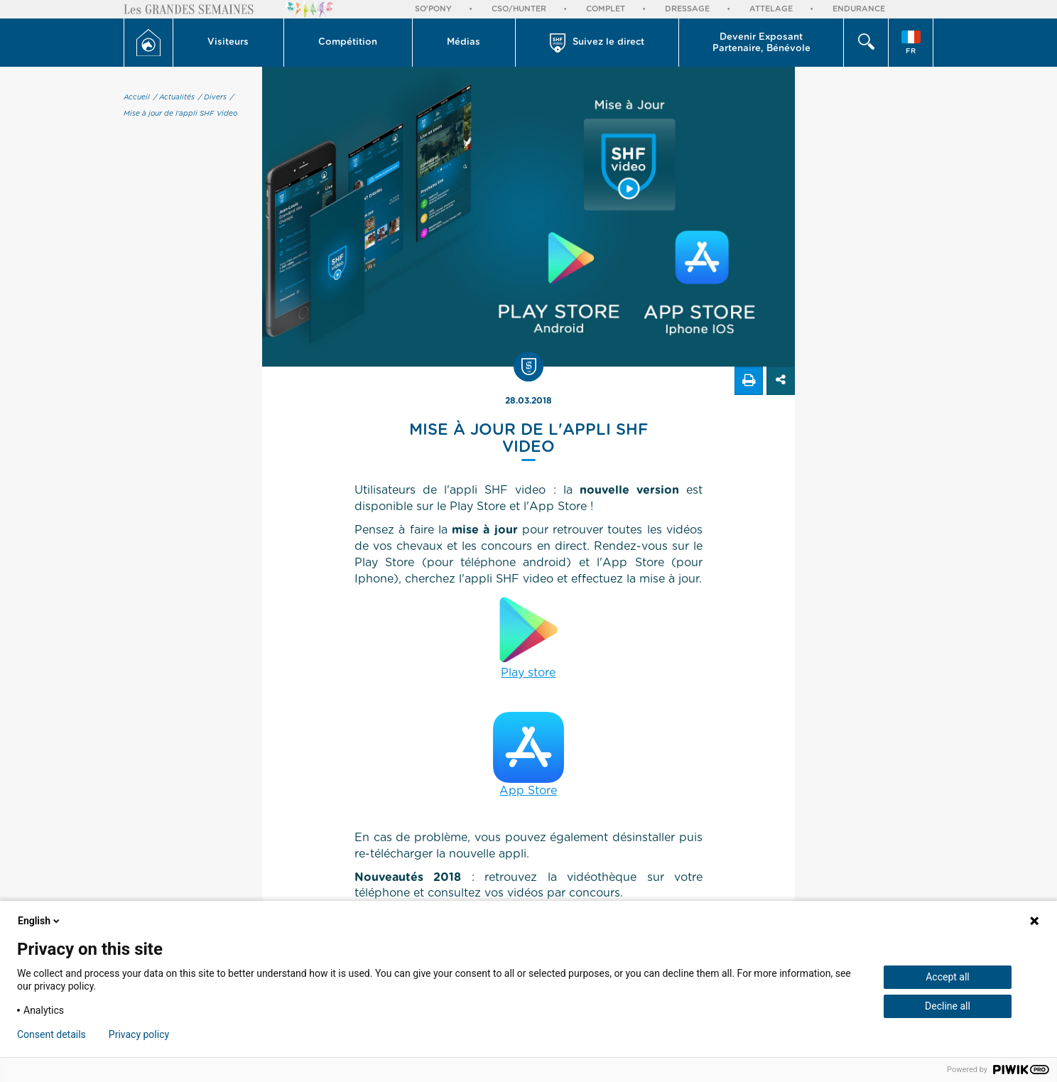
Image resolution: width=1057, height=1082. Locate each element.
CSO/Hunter (519, 9)
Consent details (51, 1034)
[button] (228, 42)
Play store (528, 636)
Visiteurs (228, 42)
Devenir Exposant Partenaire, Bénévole (761, 43)
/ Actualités (174, 97)
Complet (605, 9)
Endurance (859, 9)
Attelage (771, 9)
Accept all (948, 977)
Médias (463, 42)
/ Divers (212, 97)
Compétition (347, 42)
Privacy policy (139, 1034)
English (40, 920)
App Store (528, 754)
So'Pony (433, 9)
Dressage (687, 9)
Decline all (947, 1006)
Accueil (137, 97)
